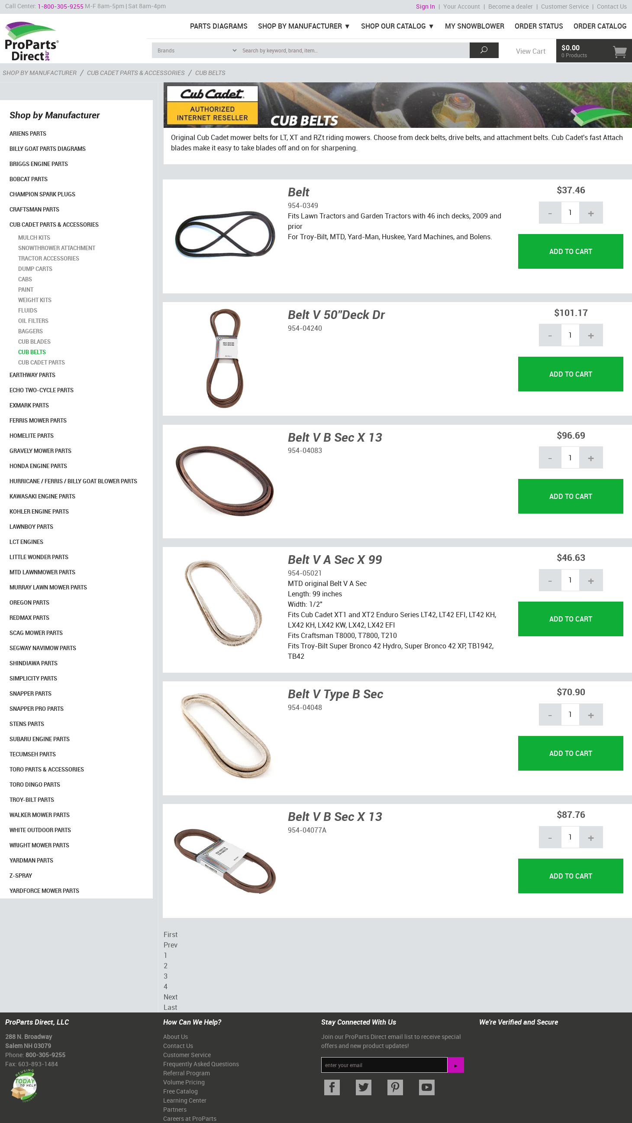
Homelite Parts (32, 435)
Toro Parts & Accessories (47, 769)
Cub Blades (34, 341)
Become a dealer (510, 6)
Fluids (27, 310)
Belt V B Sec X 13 (335, 437)
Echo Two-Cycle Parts (42, 390)
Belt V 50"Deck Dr (336, 314)
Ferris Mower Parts (38, 420)
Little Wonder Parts (39, 557)
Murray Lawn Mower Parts (48, 587)
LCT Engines (26, 542)
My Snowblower (474, 26)
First (170, 934)
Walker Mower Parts (40, 815)
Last (170, 1007)
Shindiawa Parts (34, 663)
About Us (175, 1036)
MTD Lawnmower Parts (42, 572)
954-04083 (305, 450)
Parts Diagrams (219, 26)
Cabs (25, 279)
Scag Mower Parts (36, 633)
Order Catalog (600, 26)
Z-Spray (21, 875)
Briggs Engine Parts (39, 164)
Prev (170, 945)
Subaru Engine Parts (40, 739)
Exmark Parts (29, 405)
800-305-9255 (45, 1055)
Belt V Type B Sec (335, 693)
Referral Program (186, 1073)
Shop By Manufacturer (300, 26)
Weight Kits (35, 300)
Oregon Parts (29, 602)
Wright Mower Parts (39, 845)
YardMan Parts (31, 860)
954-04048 (305, 707)
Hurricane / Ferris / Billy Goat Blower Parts (73, 481)
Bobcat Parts (29, 179)
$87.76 (571, 814)
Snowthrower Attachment (56, 248)
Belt (299, 191)
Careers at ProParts (189, 1118)
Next (170, 997)
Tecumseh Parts (33, 754)
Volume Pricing (184, 1082)
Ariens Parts (28, 133)
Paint (25, 289)
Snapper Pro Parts (37, 709)
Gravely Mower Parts (40, 451)
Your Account (461, 6)
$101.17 (571, 312)
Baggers (30, 331)
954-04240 (305, 328)
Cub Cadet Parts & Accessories (54, 224)
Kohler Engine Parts (39, 511)
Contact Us (612, 6)
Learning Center (184, 1100)
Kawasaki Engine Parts (42, 496)
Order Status (539, 26)
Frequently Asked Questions (201, 1064)
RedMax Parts (29, 618)
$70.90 (571, 691)
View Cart (530, 51)
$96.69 (571, 435)
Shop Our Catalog (393, 26)
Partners (175, 1109)
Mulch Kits (34, 237)
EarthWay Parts (32, 375)
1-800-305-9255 (61, 6)
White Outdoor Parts (40, 830)
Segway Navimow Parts (43, 648)
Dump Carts (35, 269)
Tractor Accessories (48, 258)
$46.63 (571, 557)
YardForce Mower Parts (44, 891)
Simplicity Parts (33, 678)
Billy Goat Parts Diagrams (48, 149)
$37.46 (571, 189)
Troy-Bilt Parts (32, 800)
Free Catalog (180, 1091)
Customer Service (565, 6)
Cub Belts (32, 352)
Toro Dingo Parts (35, 784)
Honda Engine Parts (38, 466)
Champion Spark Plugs (42, 194)
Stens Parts (27, 724)
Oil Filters (33, 321)
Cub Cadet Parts (41, 362)
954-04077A (307, 830)
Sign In (425, 6)
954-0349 (303, 205)
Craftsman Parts (34, 209)
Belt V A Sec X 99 (335, 559)
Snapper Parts (31, 693)
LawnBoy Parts (31, 527)
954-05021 (305, 573)
